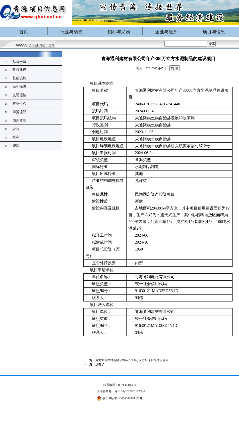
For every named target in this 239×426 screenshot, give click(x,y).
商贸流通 (19, 112)
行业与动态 (71, 31)
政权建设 (19, 70)
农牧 (15, 129)
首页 (23, 31)
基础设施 (19, 78)
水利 (15, 137)
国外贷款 (19, 120)
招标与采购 (119, 31)
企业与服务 (166, 31)
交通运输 (19, 95)
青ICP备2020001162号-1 (130, 391)
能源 (15, 146)
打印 (174, 68)
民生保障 (19, 86)
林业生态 (19, 103)
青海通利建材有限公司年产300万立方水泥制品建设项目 (132, 360)
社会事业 (19, 61)
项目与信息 (214, 31)
